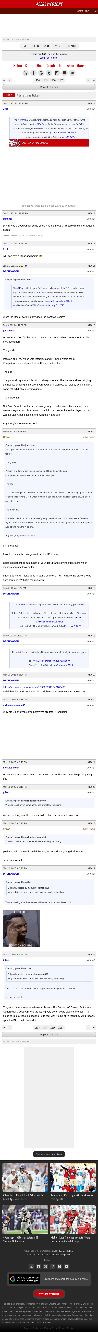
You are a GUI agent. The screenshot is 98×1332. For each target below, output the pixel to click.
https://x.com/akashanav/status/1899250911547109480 (34, 687)
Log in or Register (49, 57)
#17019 (91, 674)
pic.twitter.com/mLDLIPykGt (49, 621)
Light (53, 1154)
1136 (53, 80)
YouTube (66, 1266)
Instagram (52, 1266)
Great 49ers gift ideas (34, 143)
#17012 (91, 213)
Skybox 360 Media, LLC (62, 1251)
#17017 (91, 588)
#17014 (91, 266)
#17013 (91, 243)
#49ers (21, 120)
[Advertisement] (49, 25)
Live (24, 46)
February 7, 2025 (72, 626)
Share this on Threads (41, 73)
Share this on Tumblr (49, 73)
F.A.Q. (46, 46)
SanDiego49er (11, 767)
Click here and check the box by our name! (65, 1279)
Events (58, 46)
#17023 (91, 823)
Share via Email (72, 73)
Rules (35, 46)
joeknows (8, 330)
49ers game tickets (22, 95)
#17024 (91, 868)
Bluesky (59, 1266)
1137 (61, 80)
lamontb (7, 218)
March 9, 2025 (66, 665)
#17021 (91, 762)
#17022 (91, 787)
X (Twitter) (31, 1266)
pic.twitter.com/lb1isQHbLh (63, 132)
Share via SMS (64, 73)
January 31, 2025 (66, 137)
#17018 (91, 635)
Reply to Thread (49, 87)
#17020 (91, 699)
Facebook (38, 1266)
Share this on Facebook (33, 73)
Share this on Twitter (25, 73)
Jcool (6, 108)
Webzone (49, 4)
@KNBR (37, 661)
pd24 (6, 792)
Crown (6, 437)
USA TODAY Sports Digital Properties (53, 1255)
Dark (59, 1154)
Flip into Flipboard (57, 73)
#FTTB (78, 617)
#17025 (91, 954)
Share (94, 4)
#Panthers (42, 124)
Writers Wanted (49, 1293)
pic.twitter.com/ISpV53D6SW (56, 661)
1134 (37, 80)
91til (5, 249)
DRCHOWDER (11, 271)
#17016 (91, 431)
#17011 (91, 103)
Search (72, 46)
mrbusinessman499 (14, 705)
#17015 (91, 325)
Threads (45, 1266)
